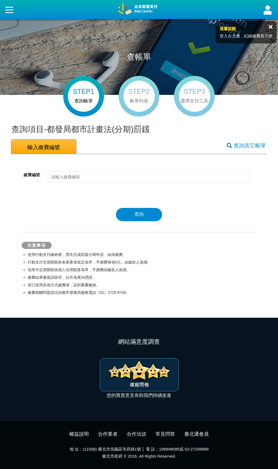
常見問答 (165, 434)
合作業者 (108, 434)
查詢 (139, 214)
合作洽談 (136, 434)
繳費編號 (32, 174)
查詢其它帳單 (246, 146)
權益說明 (79, 434)
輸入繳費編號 (43, 147)
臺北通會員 (196, 434)
